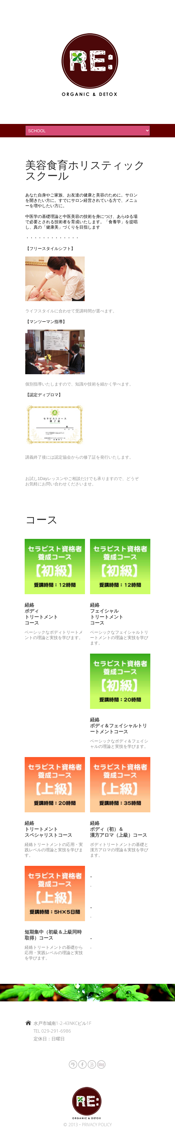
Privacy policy (97, 1124)
